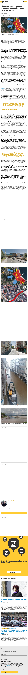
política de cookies (6, 665)
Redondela (3, 88)
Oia (16, 87)
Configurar (5, 672)
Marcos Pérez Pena (4, 11)
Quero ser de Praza (14, 572)
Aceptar (14, 672)
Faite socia (25, 1)
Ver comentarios (14, 512)
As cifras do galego (6, 628)
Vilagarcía (19, 87)
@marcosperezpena (10, 11)
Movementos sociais (4, 4)
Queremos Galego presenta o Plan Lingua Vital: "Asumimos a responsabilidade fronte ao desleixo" (14, 631)
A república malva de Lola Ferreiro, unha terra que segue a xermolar (14, 600)
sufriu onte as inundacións (8, 39)
